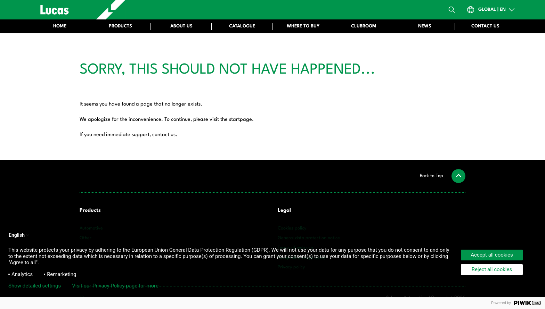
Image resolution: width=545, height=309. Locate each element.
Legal (284, 210)
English (19, 235)
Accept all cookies (492, 255)
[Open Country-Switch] (491, 10)
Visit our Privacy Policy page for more (115, 286)
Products (90, 210)
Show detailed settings (34, 286)
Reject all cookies (492, 269)
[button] (442, 176)
